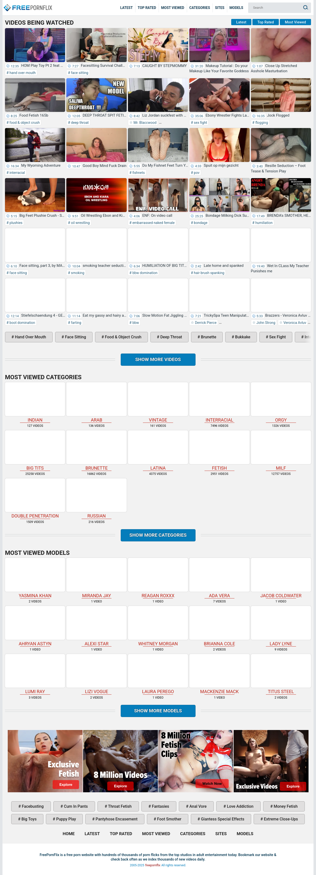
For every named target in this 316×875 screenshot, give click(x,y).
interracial (17, 173)
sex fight (200, 123)
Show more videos (158, 359)
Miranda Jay (96, 578)
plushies (15, 223)
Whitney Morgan (158, 626)
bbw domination (144, 273)
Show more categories (158, 535)
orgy (281, 402)
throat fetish (119, 806)
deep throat (79, 123)
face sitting (79, 73)
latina (158, 450)
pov (196, 173)
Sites (219, 7)
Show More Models (158, 711)
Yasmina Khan (35, 578)
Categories (199, 7)
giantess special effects (222, 819)
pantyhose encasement (116, 819)
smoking (77, 273)
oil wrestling (80, 223)
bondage (200, 223)
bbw (135, 323)
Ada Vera (219, 578)
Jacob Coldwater (281, 578)
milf (281, 450)
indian (35, 402)
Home (27, 4)
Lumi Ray (35, 674)
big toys (28, 819)
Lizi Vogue (96, 674)
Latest (126, 7)
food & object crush (24, 123)
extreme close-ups (280, 819)
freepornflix (152, 865)
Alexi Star (96, 626)
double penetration (35, 498)
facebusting (32, 806)
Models (236, 7)
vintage (158, 402)
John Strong (265, 323)
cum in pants (75, 806)
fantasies (160, 806)
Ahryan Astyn (35, 626)
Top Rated (147, 7)
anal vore (197, 806)
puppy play (65, 819)
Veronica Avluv (294, 323)
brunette (208, 337)
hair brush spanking (208, 273)
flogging (261, 123)
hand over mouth (22, 73)
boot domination (22, 323)
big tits (35, 450)
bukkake (242, 337)
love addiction (239, 806)
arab (96, 402)
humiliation (263, 223)
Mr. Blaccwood (145, 123)
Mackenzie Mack (219, 674)
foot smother (168, 819)
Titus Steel (281, 674)
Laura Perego (158, 674)
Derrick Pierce (205, 323)
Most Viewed (172, 7)
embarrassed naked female (153, 223)
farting (75, 323)
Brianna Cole (219, 626)
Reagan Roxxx (158, 578)
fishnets (138, 173)
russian (96, 498)
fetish (219, 450)
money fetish (285, 806)
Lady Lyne (281, 626)
